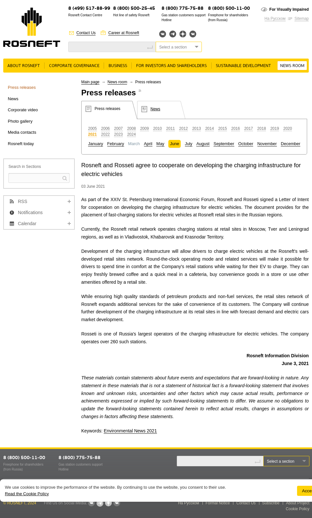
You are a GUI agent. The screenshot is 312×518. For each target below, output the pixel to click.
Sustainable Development (243, 66)
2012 (183, 128)
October (245, 143)
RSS (22, 201)
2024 (131, 134)
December (290, 143)
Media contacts (22, 132)
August (202, 143)
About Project (297, 503)
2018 (261, 128)
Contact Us (86, 33)
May (160, 143)
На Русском (275, 18)
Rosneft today (21, 143)
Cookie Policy (297, 509)
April (148, 143)
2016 (235, 128)
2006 (105, 128)
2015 (222, 128)
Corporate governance (74, 66)
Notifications (30, 212)
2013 (196, 128)
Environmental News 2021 (130, 430)
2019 (274, 128)
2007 (118, 128)
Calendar (27, 223)
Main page (90, 82)
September (224, 143)
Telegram (172, 34)
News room (292, 66)
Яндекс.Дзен (182, 34)
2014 (209, 128)
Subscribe (271, 503)
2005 (92, 128)
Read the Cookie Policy (27, 493)
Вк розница (192, 34)
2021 (92, 134)
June (174, 143)
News (13, 98)
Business (118, 66)
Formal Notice (218, 503)
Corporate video (23, 109)
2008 (131, 128)
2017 (248, 128)
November (267, 143)
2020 (287, 128)
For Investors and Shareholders (171, 66)
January (95, 143)
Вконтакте (162, 34)
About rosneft (23, 66)
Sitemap (301, 18)
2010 (157, 128)
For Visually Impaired (289, 9)
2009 (144, 128)
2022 (105, 134)
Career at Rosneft (123, 33)
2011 (170, 128)
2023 (118, 134)
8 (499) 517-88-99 (89, 8)
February (115, 143)
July (188, 143)
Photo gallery (20, 121)
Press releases (22, 87)
